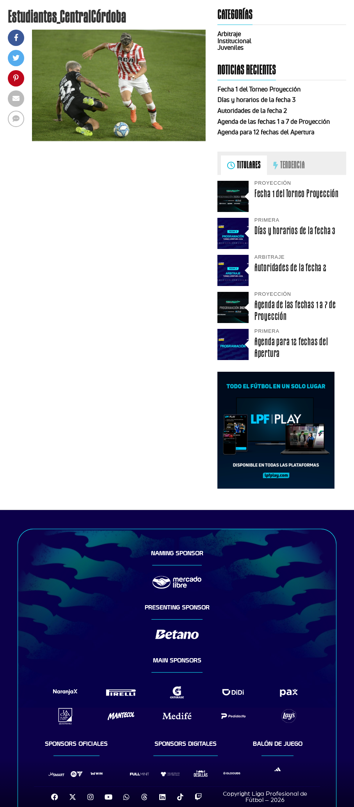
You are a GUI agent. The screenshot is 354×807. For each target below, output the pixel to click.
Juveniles (230, 47)
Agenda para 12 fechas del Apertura (265, 132)
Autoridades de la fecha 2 (252, 111)
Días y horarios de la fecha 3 (256, 100)
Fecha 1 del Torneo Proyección (259, 89)
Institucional (234, 41)
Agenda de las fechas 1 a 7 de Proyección (273, 121)
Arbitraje (229, 34)
